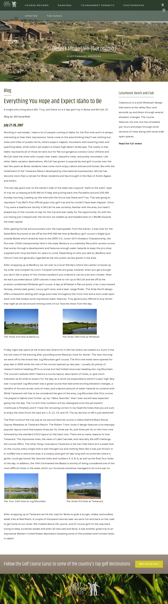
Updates (31, 16)
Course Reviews (37, 5)
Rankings (65, 5)
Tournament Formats (97, 5)
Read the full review (130, 143)
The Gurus (54, 16)
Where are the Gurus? (149, 564)
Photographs (133, 5)
